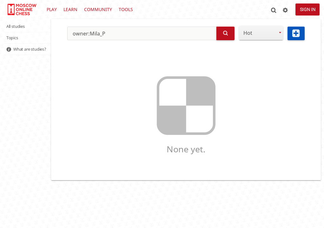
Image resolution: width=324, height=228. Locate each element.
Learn (70, 9)
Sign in (307, 9)
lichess (21, 9)
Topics (13, 39)
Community (98, 9)
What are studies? (33, 51)
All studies (18, 27)
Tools (126, 9)
